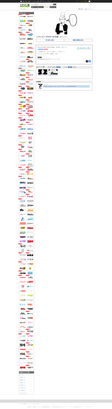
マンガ (47, 7)
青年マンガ (23, 380)
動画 (24, 1)
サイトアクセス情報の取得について (75, 406)
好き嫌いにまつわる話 (53, 75)
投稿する (82, 9)
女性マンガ (23, 385)
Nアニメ (44, 1)
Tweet (87, 61)
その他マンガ (23, 390)
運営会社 (29, 406)
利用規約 (34, 406)
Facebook (89, 61)
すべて (22, 374)
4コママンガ (23, 387)
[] (64, 47)
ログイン (77, 1)
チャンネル (33, 1)
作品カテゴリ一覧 (24, 372)
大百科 (38, 1)
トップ (34, 7)
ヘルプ (39, 406)
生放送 (29, 1)
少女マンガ (23, 382)
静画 (26, 1)
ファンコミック (24, 393)
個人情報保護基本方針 (46, 406)
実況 (41, 1)
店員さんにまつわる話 (42, 75)
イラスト (41, 7)
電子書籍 (53, 7)
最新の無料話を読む (78, 40)
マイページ (89, 9)
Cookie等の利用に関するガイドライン (59, 406)
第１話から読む (50, 40)
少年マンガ (23, 377)
